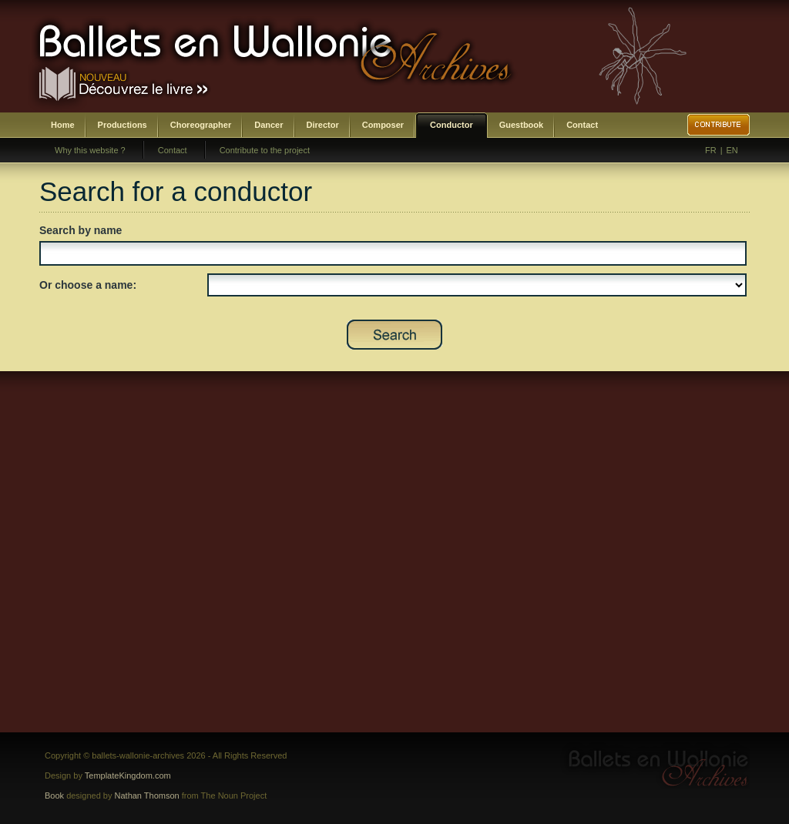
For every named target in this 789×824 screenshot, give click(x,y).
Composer (383, 124)
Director (323, 124)
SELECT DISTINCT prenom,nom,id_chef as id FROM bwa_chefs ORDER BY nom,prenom (477, 284)
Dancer (268, 124)
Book (54, 795)
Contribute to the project (265, 150)
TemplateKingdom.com (128, 775)
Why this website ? (90, 150)
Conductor (451, 124)
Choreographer (200, 124)
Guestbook (521, 124)
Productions (122, 124)
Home (63, 124)
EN (732, 150)
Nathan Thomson (147, 795)
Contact (582, 124)
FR (711, 150)
